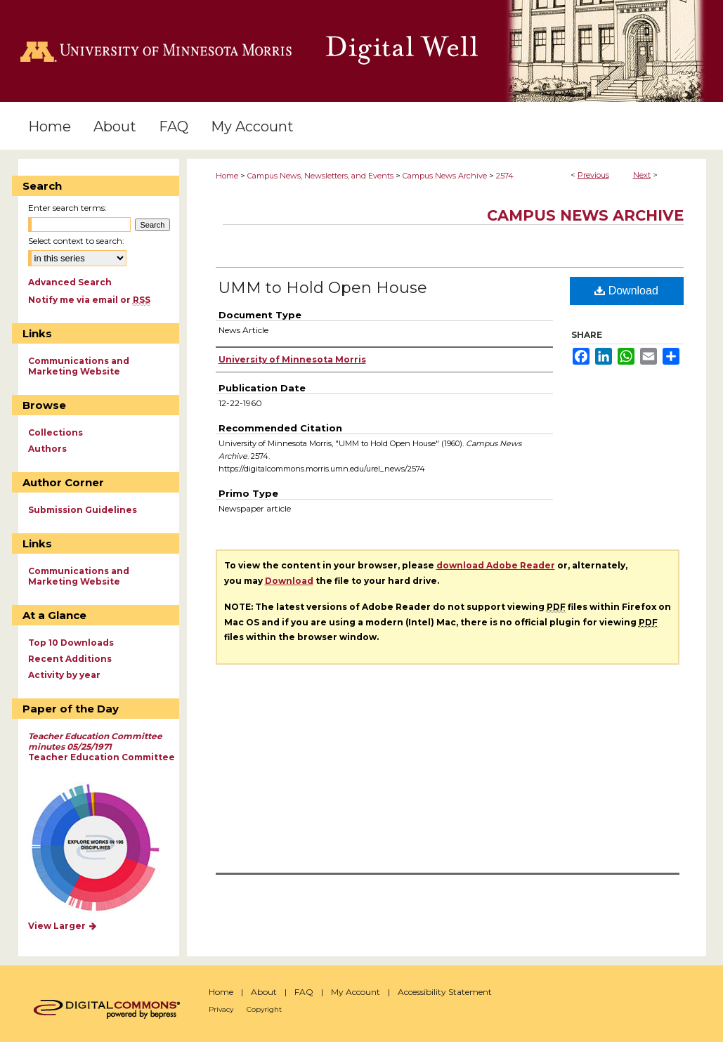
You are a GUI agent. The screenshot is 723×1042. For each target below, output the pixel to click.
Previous (593, 175)
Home (227, 176)
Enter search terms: (67, 207)
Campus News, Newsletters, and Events (320, 176)
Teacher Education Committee (101, 746)
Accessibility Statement (445, 991)
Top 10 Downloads (71, 642)
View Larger (63, 925)
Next (642, 175)
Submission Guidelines (82, 509)
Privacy (221, 1009)
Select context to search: (76, 240)
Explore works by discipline (104, 848)
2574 (505, 176)
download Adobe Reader (495, 565)
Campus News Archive (445, 176)
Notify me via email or (89, 299)
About (264, 991)
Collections (55, 432)
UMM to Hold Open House (323, 287)
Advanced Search (70, 282)
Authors (47, 448)
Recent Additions (70, 658)
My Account (355, 991)
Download (626, 291)
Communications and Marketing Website (78, 366)
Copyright (264, 1009)
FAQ (303, 991)
